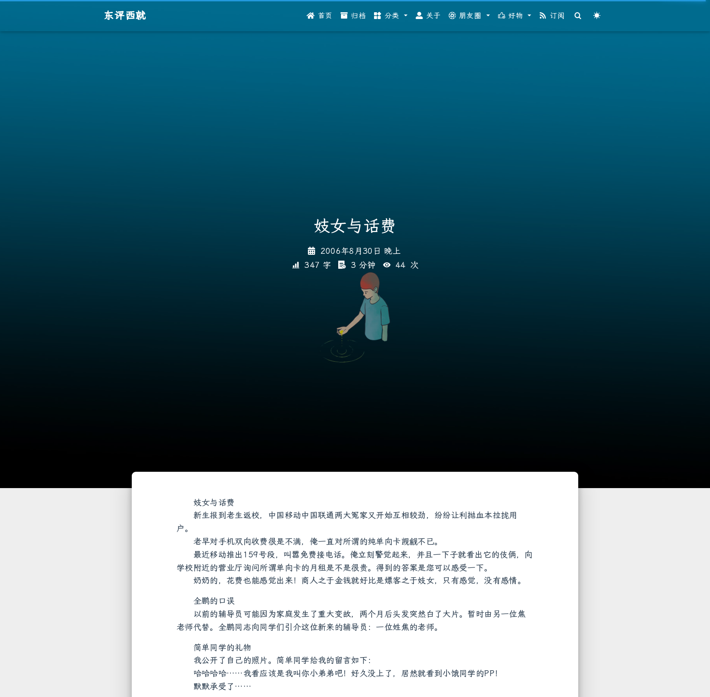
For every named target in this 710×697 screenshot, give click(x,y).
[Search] (578, 15)
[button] (391, 15)
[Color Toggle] (596, 15)
